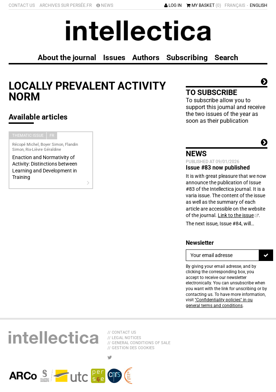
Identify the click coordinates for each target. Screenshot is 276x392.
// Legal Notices (124, 337)
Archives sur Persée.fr (66, 5)
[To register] (266, 255)
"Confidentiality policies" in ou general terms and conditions (219, 302)
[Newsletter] (222, 255)
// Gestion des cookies (131, 348)
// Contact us (121, 332)
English (258, 5)
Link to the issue (236, 215)
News (104, 5)
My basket (204, 5)
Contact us (22, 5)
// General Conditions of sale (138, 343)
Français (235, 5)
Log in (173, 5)
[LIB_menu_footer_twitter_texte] (109, 357)
